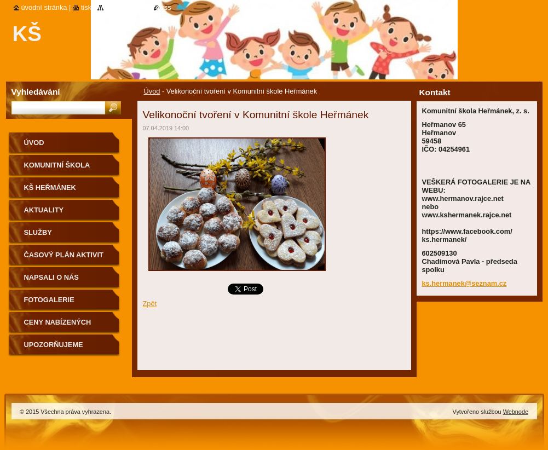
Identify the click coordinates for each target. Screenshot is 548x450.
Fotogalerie (49, 300)
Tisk (86, 7)
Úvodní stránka (44, 7)
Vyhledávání (35, 91)
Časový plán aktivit (63, 255)
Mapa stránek (127, 7)
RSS (166, 7)
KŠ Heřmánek (50, 187)
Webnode (515, 411)
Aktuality (44, 210)
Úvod (152, 91)
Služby (38, 232)
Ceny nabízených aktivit (57, 326)
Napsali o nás (51, 277)
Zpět (150, 303)
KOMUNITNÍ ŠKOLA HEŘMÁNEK (57, 169)
